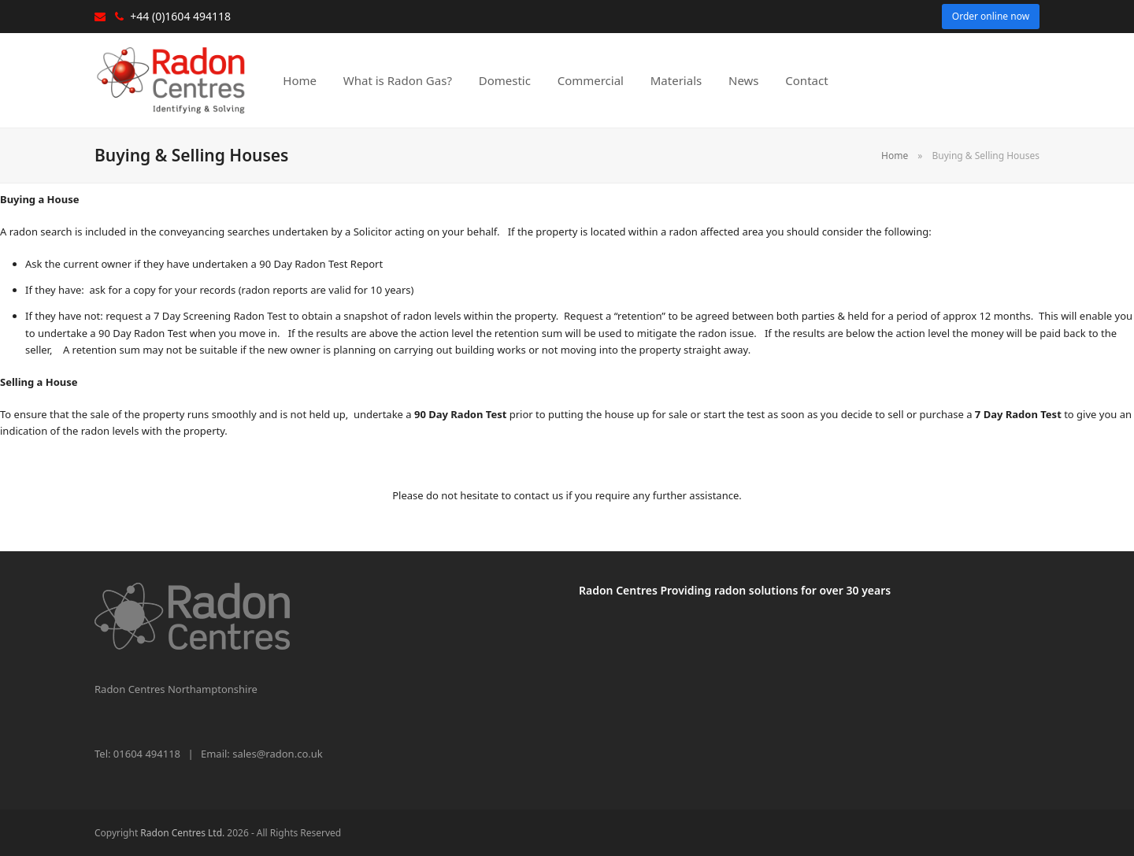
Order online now (990, 16)
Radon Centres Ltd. (182, 832)
